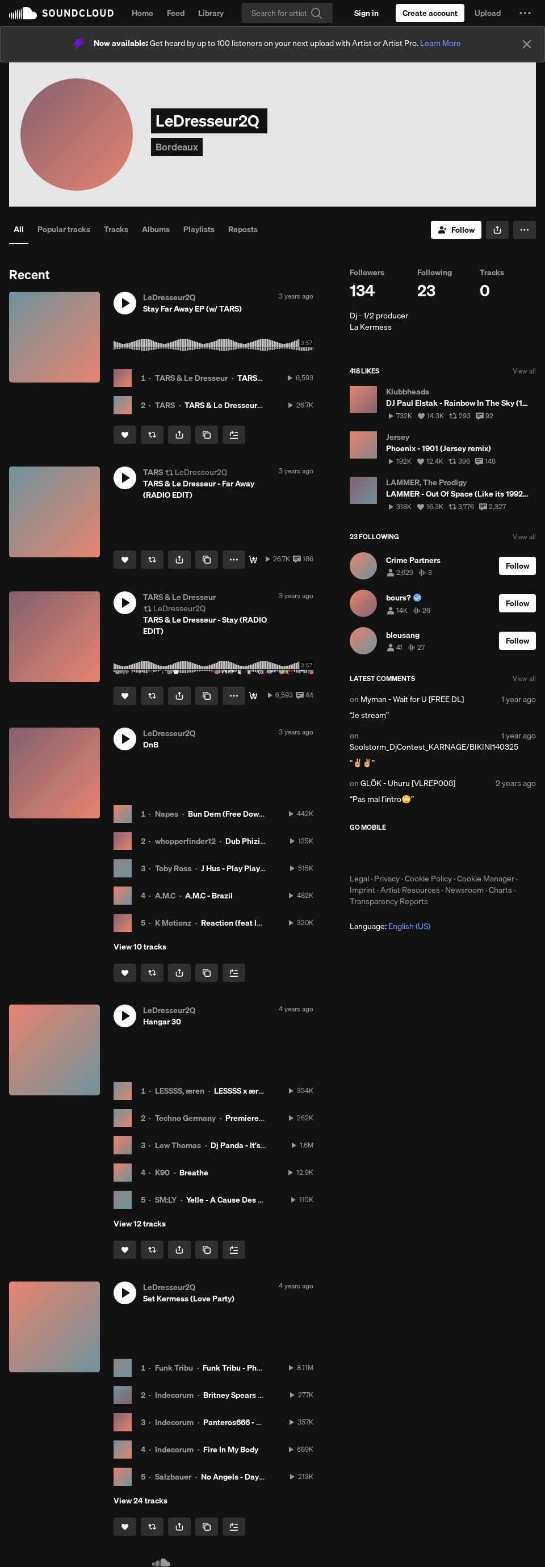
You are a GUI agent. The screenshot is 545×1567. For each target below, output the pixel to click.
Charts (500, 890)
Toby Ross (173, 868)
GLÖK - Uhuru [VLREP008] (407, 783)
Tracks (116, 229)
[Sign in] (366, 13)
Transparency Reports (389, 901)
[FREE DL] (253, 559)
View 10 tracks (140, 946)
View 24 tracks (140, 1500)
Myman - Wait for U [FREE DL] (412, 699)
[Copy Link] (206, 435)
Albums (156, 229)
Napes (166, 814)
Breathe (193, 1172)
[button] (525, 13)
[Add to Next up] (234, 435)
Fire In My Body (230, 1449)
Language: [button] (390, 926)
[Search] (287, 13)
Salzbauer (173, 1477)
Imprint (362, 890)
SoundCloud (61, 13)
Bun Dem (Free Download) (235, 814)
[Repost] (152, 435)
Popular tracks (63, 229)
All (19, 229)
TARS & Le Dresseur (191, 378)
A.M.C (165, 895)
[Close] (527, 44)
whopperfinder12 (185, 841)
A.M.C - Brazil (209, 895)
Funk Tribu (174, 1368)
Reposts (243, 229)
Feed (176, 13)
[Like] (125, 435)
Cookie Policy (428, 878)
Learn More (440, 43)
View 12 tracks (140, 1223)
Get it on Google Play (460, 852)
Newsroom (464, 890)
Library (211, 13)
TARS (165, 405)
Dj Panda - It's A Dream (252, 1145)
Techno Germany (185, 1118)
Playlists (199, 229)
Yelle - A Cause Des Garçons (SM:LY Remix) (263, 1200)
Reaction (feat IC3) (235, 923)
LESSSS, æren (179, 1091)
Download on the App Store (384, 852)
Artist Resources (410, 890)
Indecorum (174, 1395)
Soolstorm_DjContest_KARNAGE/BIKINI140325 (434, 747)
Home (142, 13)
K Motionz (173, 923)
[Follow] (456, 230)
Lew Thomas (178, 1145)
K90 (162, 1172)
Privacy (387, 878)
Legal (359, 878)
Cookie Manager (485, 878)
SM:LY (166, 1200)
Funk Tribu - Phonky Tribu (249, 1368)
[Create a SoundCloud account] (430, 13)
